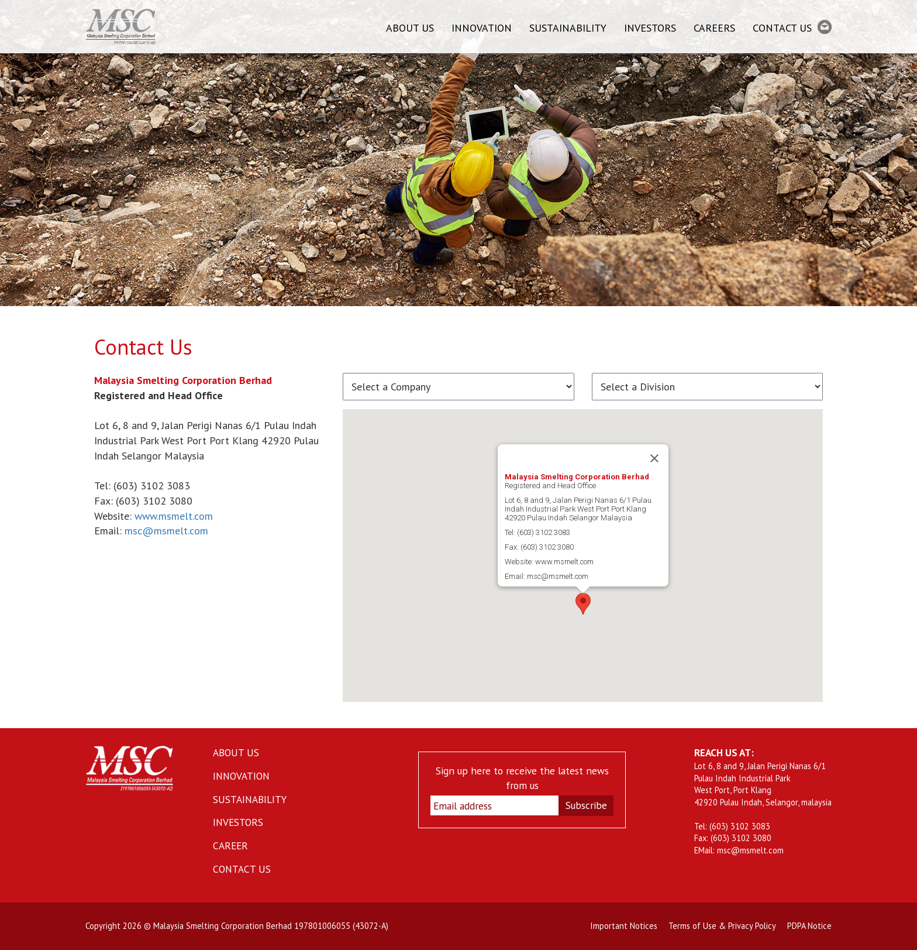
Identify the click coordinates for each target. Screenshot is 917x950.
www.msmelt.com (174, 516)
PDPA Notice (809, 925)
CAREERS (714, 28)
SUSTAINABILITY (567, 28)
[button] (583, 604)
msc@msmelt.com (166, 530)
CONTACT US (792, 27)
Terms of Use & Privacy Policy (722, 925)
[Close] (654, 458)
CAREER (230, 845)
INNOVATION (481, 28)
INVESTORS (650, 28)
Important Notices (623, 925)
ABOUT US (410, 28)
